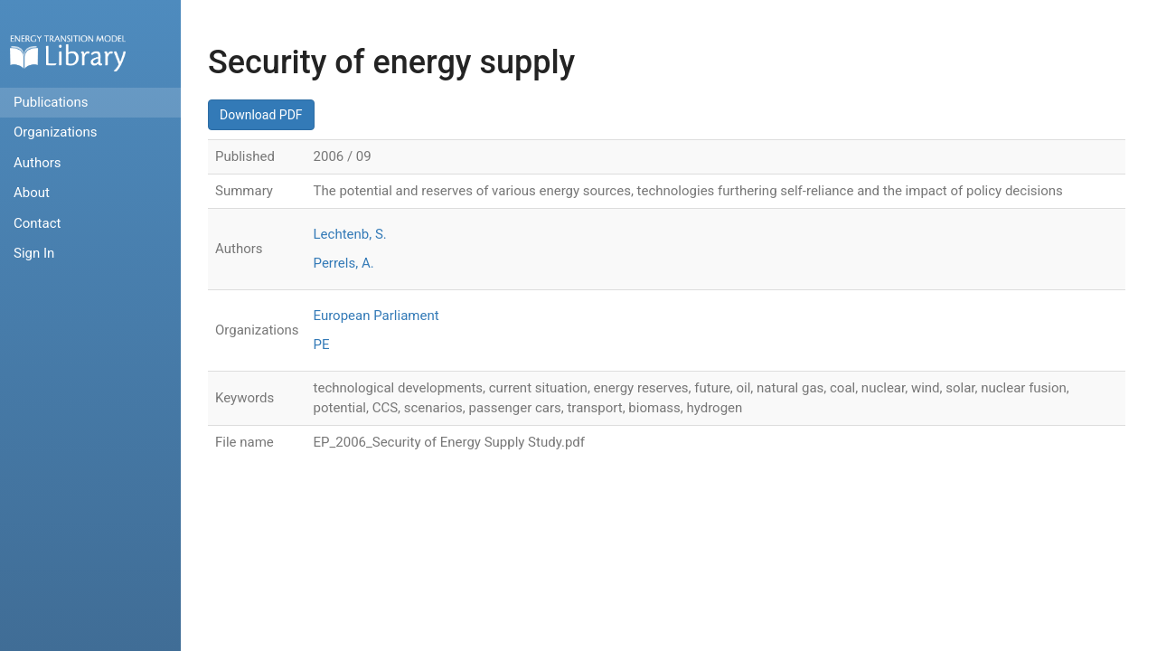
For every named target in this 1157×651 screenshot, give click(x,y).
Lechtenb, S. (350, 234)
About (32, 192)
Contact (37, 223)
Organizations (56, 132)
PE (322, 344)
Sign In (34, 253)
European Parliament (376, 315)
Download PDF (261, 115)
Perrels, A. (344, 263)
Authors (37, 163)
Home (68, 53)
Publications (51, 102)
